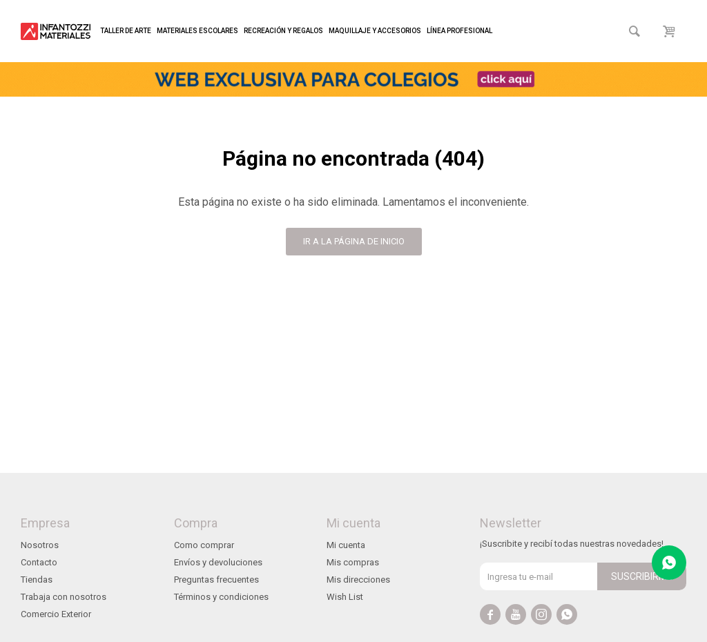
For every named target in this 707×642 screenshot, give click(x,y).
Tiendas (36, 579)
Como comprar (204, 545)
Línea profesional (459, 31)
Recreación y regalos (283, 31)
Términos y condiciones (221, 597)
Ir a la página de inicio (354, 241)
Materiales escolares (197, 31)
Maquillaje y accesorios (375, 31)
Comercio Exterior (56, 614)
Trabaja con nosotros (63, 597)
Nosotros (40, 545)
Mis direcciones (358, 579)
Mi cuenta (346, 545)
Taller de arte (125, 31)
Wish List (345, 597)
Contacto (39, 562)
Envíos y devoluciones (218, 562)
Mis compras (353, 562)
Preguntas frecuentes (216, 579)
